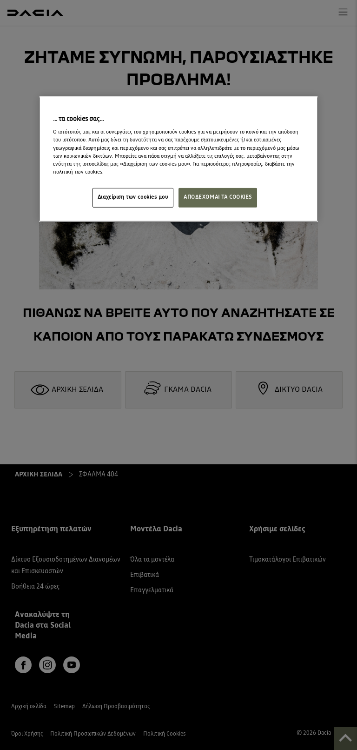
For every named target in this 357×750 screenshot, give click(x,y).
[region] (178, 159)
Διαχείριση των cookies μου (133, 197)
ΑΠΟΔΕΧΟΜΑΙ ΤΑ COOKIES (218, 197)
